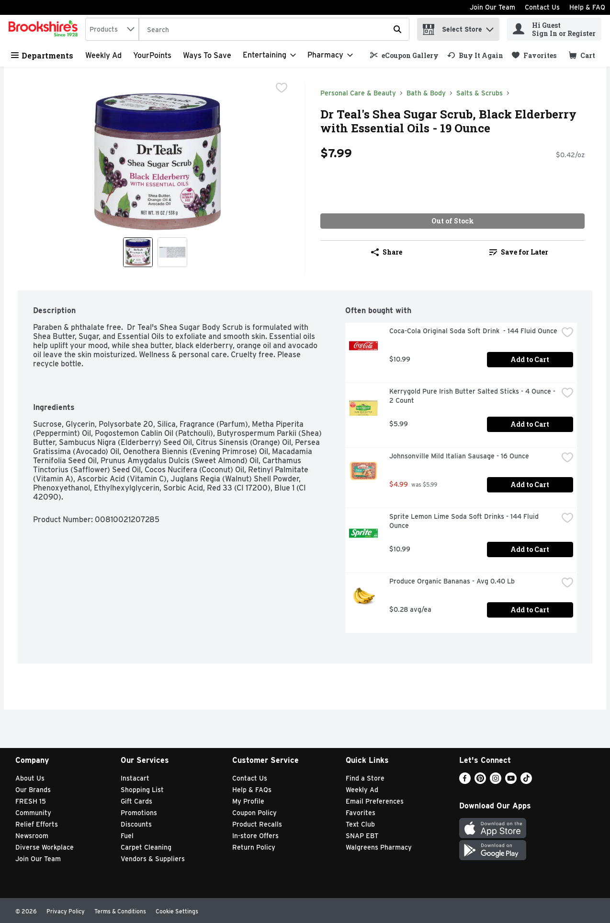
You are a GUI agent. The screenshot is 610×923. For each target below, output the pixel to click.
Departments (42, 55)
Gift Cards (136, 801)
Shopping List (142, 790)
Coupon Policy (254, 813)
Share (386, 252)
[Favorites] (534, 55)
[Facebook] (465, 781)
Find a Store (365, 778)
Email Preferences (375, 801)
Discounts (136, 824)
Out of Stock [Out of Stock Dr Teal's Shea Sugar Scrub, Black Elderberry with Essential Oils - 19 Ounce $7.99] (452, 220)
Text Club (360, 824)
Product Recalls (257, 824)
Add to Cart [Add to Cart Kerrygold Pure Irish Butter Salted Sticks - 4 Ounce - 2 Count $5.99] (529, 424)
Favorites (360, 813)
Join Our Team (492, 7)
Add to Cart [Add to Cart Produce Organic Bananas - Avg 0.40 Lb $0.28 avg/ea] (529, 609)
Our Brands (33, 790)
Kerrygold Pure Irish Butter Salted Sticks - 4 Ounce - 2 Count (473, 395)
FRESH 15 (30, 801)
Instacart (135, 778)
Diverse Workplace (44, 847)
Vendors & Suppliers (153, 859)
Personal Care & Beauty (358, 93)
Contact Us (542, 7)
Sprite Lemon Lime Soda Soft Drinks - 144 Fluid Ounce (465, 521)
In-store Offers (255, 836)
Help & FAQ (587, 7)
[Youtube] (511, 781)
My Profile (248, 801)
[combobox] (112, 29)
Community (33, 813)
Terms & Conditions (120, 911)
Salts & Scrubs (479, 93)
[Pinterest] (480, 781)
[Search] (274, 29)
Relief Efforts (36, 824)
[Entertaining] (269, 55)
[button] (490, 27)
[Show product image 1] (138, 252)
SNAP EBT (362, 836)
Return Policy (253, 847)
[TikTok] (526, 781)
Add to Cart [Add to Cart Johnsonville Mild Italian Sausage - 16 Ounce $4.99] (529, 484)
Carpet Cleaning (146, 847)
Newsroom (31, 836)
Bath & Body (426, 93)
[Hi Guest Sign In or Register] (554, 29)
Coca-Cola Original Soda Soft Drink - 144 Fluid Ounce (473, 331)
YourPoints (152, 55)
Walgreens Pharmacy (379, 847)
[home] (45, 29)
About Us (30, 778)
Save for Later (518, 252)
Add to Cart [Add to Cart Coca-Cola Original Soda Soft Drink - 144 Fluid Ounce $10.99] (529, 359)
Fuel (127, 836)
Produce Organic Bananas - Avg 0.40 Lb (452, 581)
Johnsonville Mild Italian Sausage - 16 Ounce (459, 456)
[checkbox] (281, 88)
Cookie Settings (177, 911)
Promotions (139, 813)
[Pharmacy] (330, 55)
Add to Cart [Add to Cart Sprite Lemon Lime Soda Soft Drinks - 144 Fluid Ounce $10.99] (529, 549)
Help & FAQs (251, 790)
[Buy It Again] (475, 55)
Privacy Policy (65, 911)
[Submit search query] (397, 29)
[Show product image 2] (172, 252)
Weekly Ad (103, 55)
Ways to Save (207, 55)
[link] (404, 55)
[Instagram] (495, 781)
